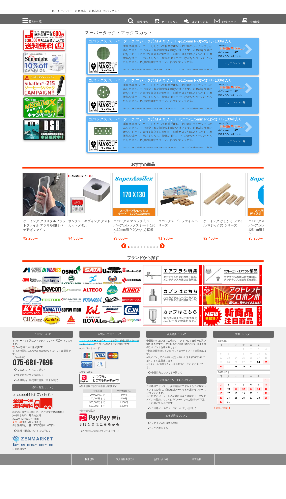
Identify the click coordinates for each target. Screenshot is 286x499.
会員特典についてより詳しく (166, 406)
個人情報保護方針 (125, 493)
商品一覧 (32, 20)
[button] (123, 280)
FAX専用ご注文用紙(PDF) (29, 381)
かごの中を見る (159, 462)
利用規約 (89, 493)
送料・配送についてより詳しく (34, 464)
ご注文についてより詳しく (31, 403)
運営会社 (196, 493)
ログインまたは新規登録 (164, 457)
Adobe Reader (39, 384)
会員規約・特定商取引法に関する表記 (37, 414)
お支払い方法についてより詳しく (102, 464)
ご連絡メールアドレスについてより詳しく (174, 442)
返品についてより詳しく (30, 408)
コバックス (226, 45)
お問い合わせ (161, 493)
